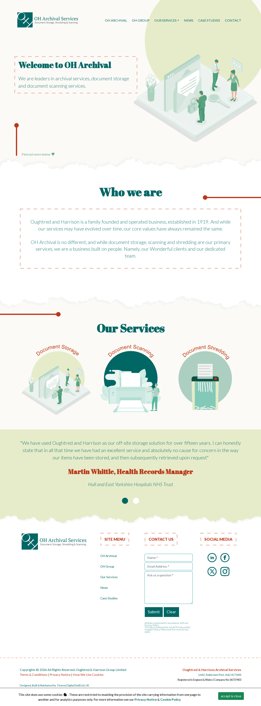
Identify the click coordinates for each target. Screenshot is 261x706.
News (104, 587)
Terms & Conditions (33, 674)
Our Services (165, 20)
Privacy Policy (160, 629)
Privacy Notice (60, 674)
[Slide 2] (136, 501)
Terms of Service (180, 629)
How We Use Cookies (88, 674)
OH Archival (108, 556)
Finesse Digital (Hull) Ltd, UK (73, 685)
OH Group (107, 566)
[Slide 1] (125, 501)
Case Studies (109, 598)
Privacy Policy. (152, 625)
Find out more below (38, 154)
